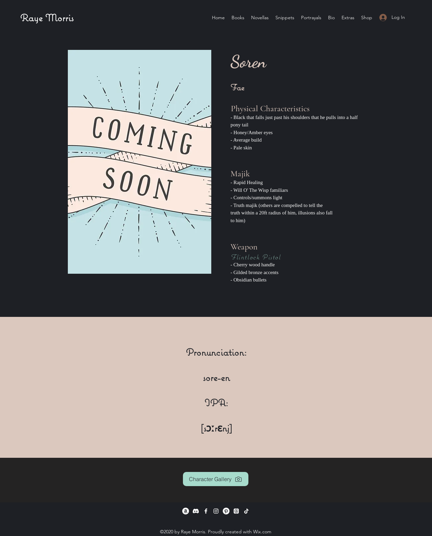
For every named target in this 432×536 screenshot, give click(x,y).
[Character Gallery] (215, 479)
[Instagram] (216, 511)
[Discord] (195, 511)
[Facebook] (205, 511)
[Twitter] (236, 511)
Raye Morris (47, 17)
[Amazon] (185, 511)
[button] (311, 17)
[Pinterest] (226, 511)
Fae (237, 87)
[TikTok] (246, 511)
